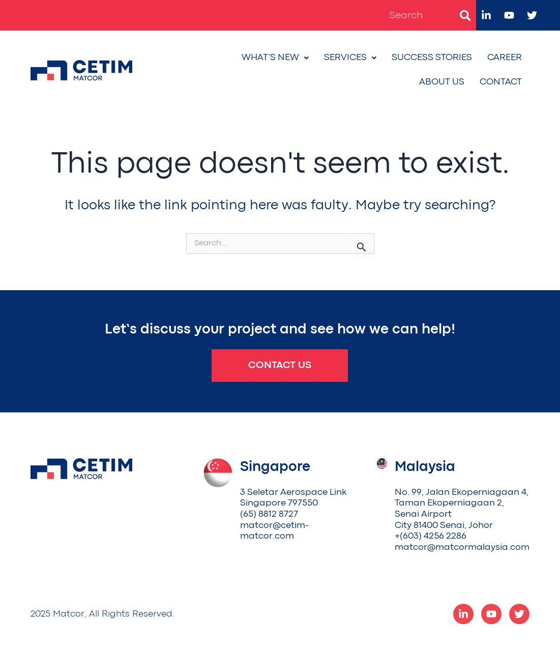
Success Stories (432, 58)
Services (350, 58)
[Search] (465, 15)
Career (504, 58)
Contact (501, 82)
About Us (441, 82)
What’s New (275, 58)
